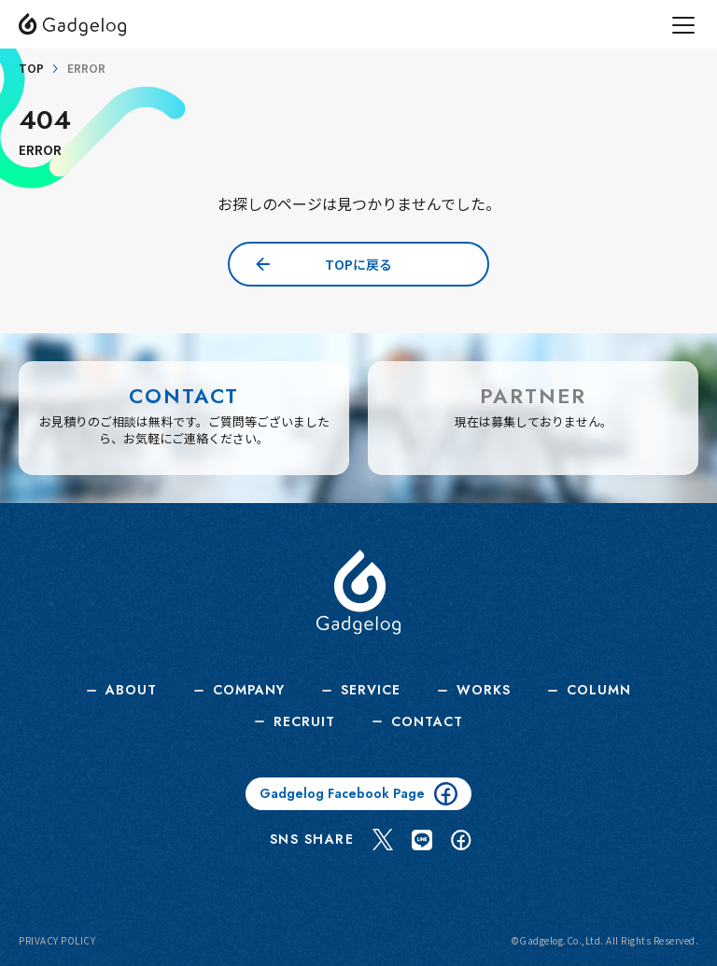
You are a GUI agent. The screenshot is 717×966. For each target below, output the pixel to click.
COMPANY (249, 690)
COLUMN (599, 690)
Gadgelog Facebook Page (358, 793)
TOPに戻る (358, 264)
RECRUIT (304, 722)
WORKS (484, 690)
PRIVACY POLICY (57, 940)
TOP (31, 68)
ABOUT (131, 690)
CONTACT (427, 722)
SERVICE (371, 690)
